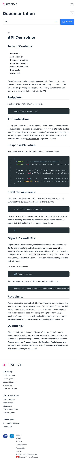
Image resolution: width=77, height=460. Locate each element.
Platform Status (9, 413)
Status (18, 451)
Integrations (7, 406)
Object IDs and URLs (19, 66)
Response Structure (19, 60)
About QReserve (9, 375)
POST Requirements (19, 63)
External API (7, 427)
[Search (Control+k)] (72, 13)
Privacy (19, 441)
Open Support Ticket (10, 409)
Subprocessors (21, 445)
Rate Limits (15, 70)
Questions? (15, 73)
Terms (18, 438)
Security (19, 435)
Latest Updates (8, 379)
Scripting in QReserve (11, 423)
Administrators (8, 403)
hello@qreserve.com (59, 345)
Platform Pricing (9, 385)
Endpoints (14, 53)
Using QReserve (9, 399)
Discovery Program (10, 389)
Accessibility (20, 448)
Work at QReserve (10, 382)
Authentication (16, 57)
